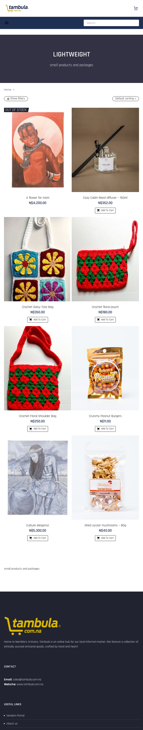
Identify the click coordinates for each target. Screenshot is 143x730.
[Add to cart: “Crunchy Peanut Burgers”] (105, 429)
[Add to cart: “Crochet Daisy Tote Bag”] (37, 320)
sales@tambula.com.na (26, 680)
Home (7, 90)
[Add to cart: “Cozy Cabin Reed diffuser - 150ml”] (105, 210)
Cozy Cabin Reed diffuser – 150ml (105, 197)
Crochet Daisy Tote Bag (37, 307)
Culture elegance (37, 525)
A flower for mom (37, 197)
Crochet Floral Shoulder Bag (37, 416)
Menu (6, 23)
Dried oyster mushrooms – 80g (105, 525)
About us (12, 724)
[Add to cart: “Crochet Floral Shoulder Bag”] (37, 429)
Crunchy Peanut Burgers (105, 416)
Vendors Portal (15, 716)
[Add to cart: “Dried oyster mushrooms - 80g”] (105, 538)
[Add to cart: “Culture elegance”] (37, 538)
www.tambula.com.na (30, 684)
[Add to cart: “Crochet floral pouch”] (105, 320)
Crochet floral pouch (105, 307)
